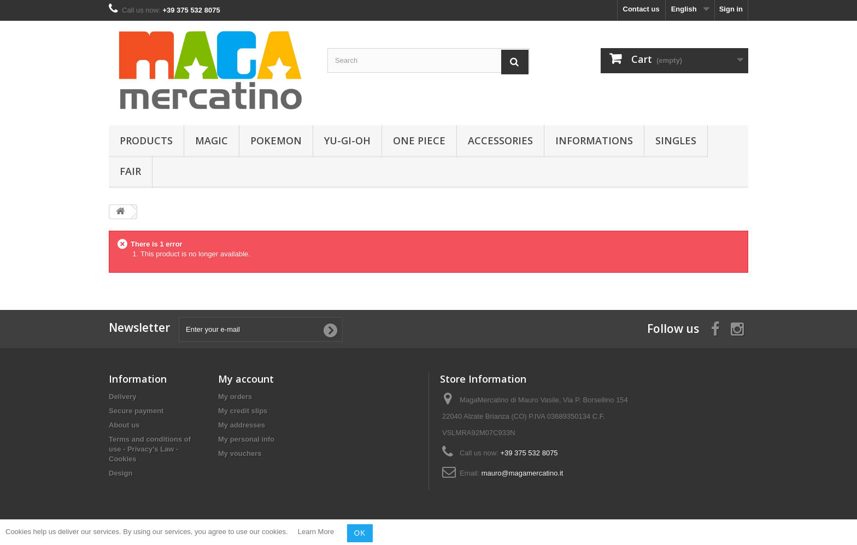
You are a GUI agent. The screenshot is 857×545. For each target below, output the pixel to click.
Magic (211, 140)
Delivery (123, 396)
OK (360, 533)
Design (120, 473)
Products (146, 140)
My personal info (246, 439)
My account (246, 378)
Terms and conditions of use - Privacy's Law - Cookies (150, 449)
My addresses (241, 425)
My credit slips (242, 411)
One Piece (419, 140)
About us (124, 425)
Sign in (731, 9)
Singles (675, 140)
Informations (594, 140)
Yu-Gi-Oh (347, 140)
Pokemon (276, 140)
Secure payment (136, 411)
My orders (235, 396)
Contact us (641, 9)
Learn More (316, 532)
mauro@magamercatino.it (522, 473)
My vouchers (239, 453)
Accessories (500, 140)
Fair (130, 171)
